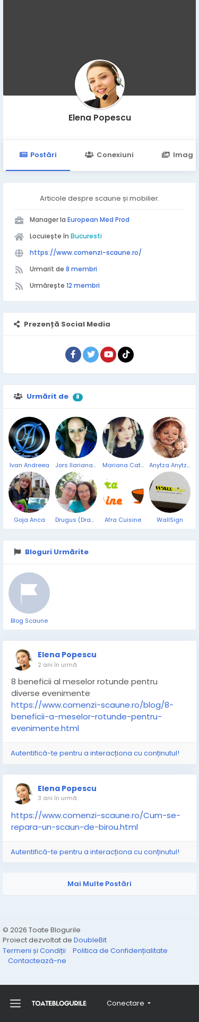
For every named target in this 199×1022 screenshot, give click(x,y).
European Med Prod (98, 219)
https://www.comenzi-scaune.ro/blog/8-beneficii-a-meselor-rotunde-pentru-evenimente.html (92, 716)
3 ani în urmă (57, 798)
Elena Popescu (99, 117)
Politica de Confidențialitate (120, 951)
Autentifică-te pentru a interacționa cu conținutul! (95, 753)
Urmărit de (47, 396)
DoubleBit (90, 940)
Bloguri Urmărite (57, 552)
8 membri (81, 268)
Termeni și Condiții (35, 951)
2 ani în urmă (57, 664)
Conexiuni (109, 155)
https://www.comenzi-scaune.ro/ (86, 252)
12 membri (83, 285)
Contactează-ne (37, 961)
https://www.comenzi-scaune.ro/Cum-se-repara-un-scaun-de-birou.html (95, 821)
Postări (38, 155)
